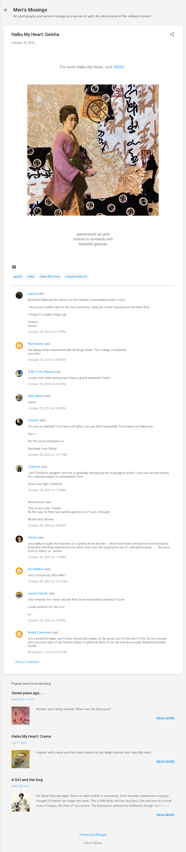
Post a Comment (27, 662)
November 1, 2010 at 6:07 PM (47, 652)
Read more (166, 718)
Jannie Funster (38, 593)
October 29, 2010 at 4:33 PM (46, 384)
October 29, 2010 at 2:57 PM (46, 332)
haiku (31, 276)
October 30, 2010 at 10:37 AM (47, 581)
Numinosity (35, 344)
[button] (172, 35)
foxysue (33, 420)
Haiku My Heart (50, 276)
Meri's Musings (30, 10)
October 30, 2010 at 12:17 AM (47, 455)
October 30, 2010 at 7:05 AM (47, 557)
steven (32, 537)
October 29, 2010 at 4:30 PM (46, 360)
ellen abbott (36, 396)
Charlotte (34, 467)
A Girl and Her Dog (27, 780)
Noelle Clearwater (40, 632)
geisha (17, 276)
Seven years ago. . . (27, 693)
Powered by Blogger (93, 835)
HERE (119, 67)
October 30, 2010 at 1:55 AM (47, 490)
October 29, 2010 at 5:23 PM (46, 408)
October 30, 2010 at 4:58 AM (47, 525)
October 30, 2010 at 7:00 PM (46, 620)
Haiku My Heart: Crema (31, 736)
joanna (32, 293)
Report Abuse (93, 843)
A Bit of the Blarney (41, 372)
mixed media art (76, 276)
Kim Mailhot (36, 569)
